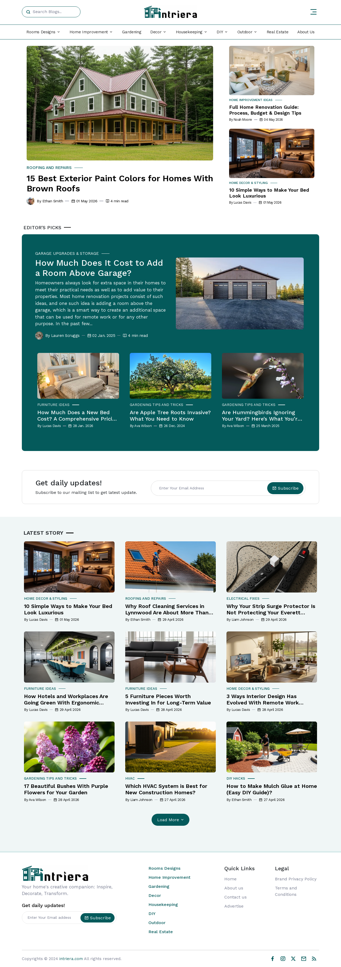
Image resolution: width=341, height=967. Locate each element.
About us (233, 888)
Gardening (131, 32)
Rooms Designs (164, 868)
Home (230, 878)
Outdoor (156, 922)
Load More (171, 819)
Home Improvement (169, 877)
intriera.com (71, 958)
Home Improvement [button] (89, 32)
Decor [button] (156, 32)
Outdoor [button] (245, 32)
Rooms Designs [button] (40, 32)
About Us (306, 32)
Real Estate (278, 32)
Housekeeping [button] (189, 32)
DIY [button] (220, 32)
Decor (154, 895)
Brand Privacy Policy (295, 878)
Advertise (233, 906)
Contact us (235, 897)
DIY (152, 913)
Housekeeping (163, 904)
